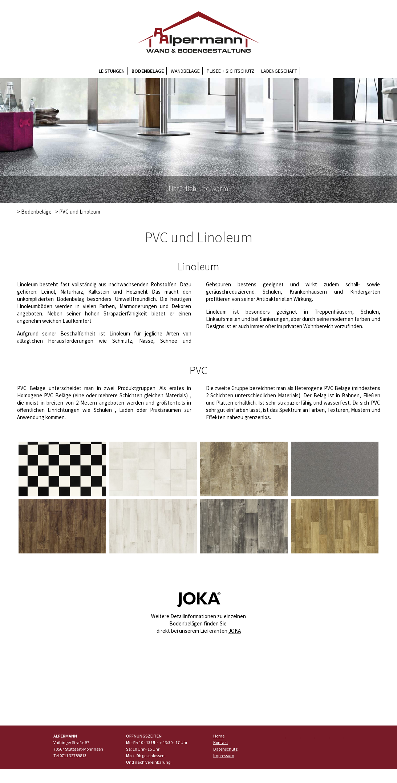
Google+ (309, 738)
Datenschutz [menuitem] (225, 749)
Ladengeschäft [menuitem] (279, 71)
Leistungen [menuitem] (112, 71)
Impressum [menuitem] (223, 755)
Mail (338, 738)
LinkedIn (323, 738)
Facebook (280, 738)
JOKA (234, 630)
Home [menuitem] (218, 736)
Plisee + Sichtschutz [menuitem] (230, 71)
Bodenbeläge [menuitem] (147, 71)
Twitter (294, 738)
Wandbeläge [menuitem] (185, 71)
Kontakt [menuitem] (220, 742)
